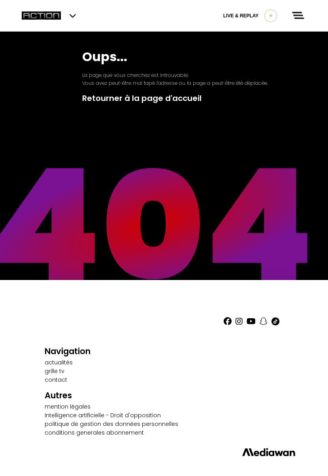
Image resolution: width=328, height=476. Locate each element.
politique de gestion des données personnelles (111, 424)
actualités (59, 362)
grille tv (54, 371)
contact (56, 380)
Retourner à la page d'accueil (142, 98)
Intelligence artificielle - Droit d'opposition (103, 415)
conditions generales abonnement (94, 433)
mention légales (67, 407)
